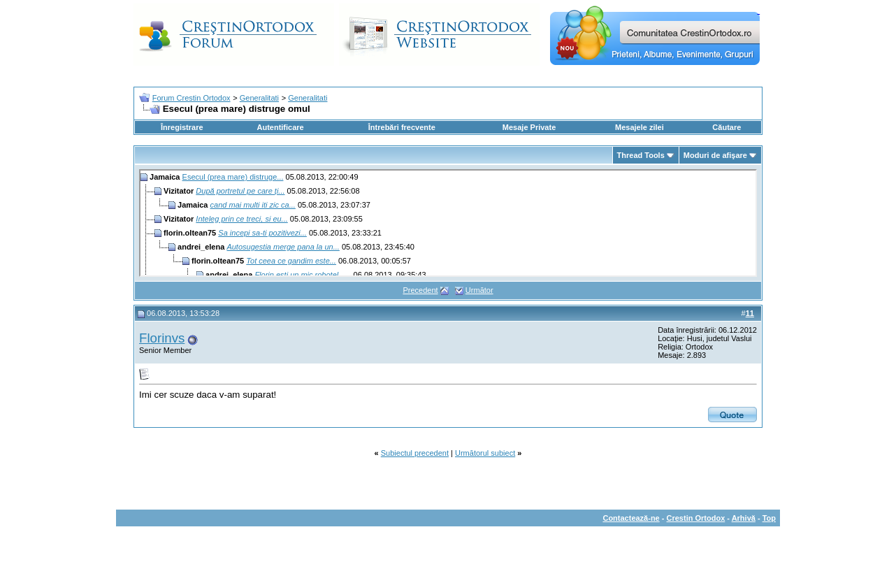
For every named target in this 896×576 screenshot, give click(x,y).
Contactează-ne (630, 518)
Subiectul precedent (415, 453)
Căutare (726, 127)
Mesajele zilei (639, 127)
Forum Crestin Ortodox (191, 98)
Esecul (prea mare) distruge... (233, 177)
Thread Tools (641, 155)
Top (769, 518)
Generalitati (259, 98)
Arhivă (744, 518)
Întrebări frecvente (401, 127)
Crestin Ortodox (696, 518)
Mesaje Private (529, 127)
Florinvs (162, 338)
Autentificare (279, 127)
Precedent (420, 290)
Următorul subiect (485, 453)
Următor (479, 290)
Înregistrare (182, 127)
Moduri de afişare (715, 155)
